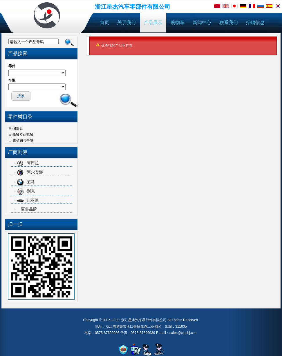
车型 (11, 80)
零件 (11, 66)
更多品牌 (29, 209)
